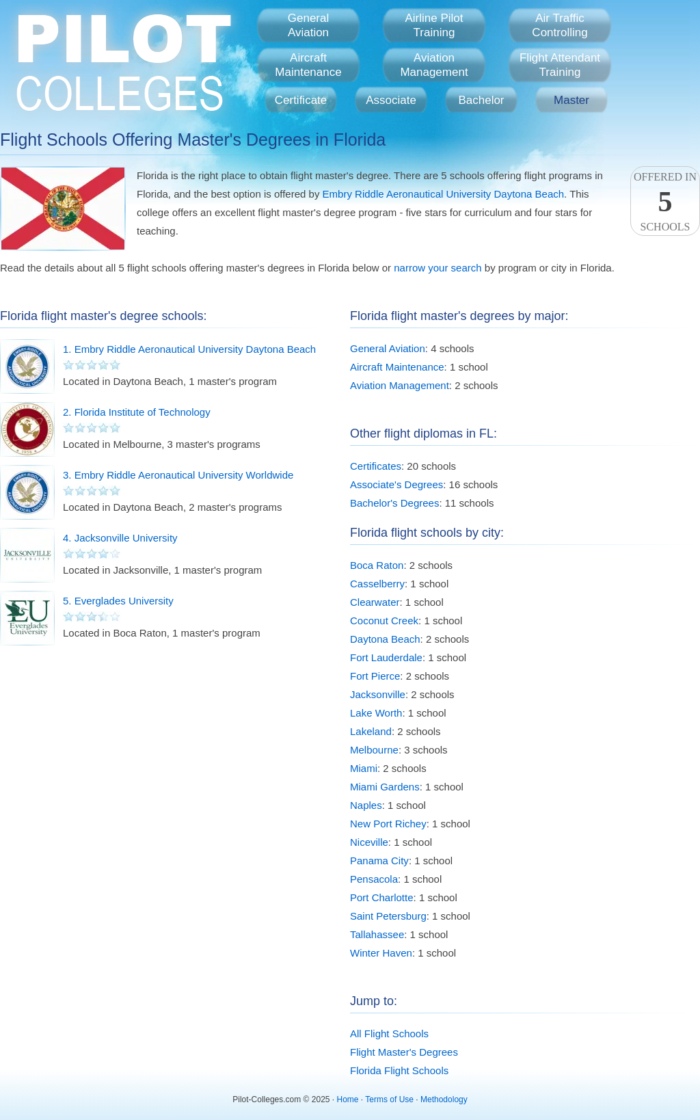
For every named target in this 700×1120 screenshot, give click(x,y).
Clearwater (375, 602)
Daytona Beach (385, 639)
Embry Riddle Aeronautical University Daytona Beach (444, 194)
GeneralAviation (308, 25)
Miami (363, 768)
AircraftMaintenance (308, 65)
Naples (366, 805)
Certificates (375, 466)
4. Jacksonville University (120, 538)
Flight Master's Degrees (404, 1052)
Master (571, 100)
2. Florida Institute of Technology (137, 412)
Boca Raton (376, 565)
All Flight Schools (389, 1033)
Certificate (301, 100)
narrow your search (437, 268)
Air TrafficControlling (559, 25)
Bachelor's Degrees (394, 503)
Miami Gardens (385, 786)
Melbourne (374, 750)
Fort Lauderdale (386, 657)
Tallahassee (377, 934)
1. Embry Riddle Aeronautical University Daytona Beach (189, 349)
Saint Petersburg (388, 916)
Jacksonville (377, 694)
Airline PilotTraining (434, 25)
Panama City (379, 860)
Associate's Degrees (396, 484)
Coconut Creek (384, 620)
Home (348, 1099)
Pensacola (374, 879)
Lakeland (371, 731)
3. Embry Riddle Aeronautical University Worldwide (178, 475)
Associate (391, 100)
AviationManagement (434, 65)
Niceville (369, 842)
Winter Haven (381, 953)
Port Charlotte (382, 897)
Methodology (444, 1099)
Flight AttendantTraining (560, 65)
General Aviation (387, 348)
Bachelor (481, 100)
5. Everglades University (118, 600)
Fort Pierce (375, 676)
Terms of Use (389, 1099)
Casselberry (377, 583)
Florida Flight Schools (399, 1070)
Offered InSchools (665, 201)
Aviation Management (399, 385)
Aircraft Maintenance (397, 367)
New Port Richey (388, 823)
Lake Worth (376, 713)
